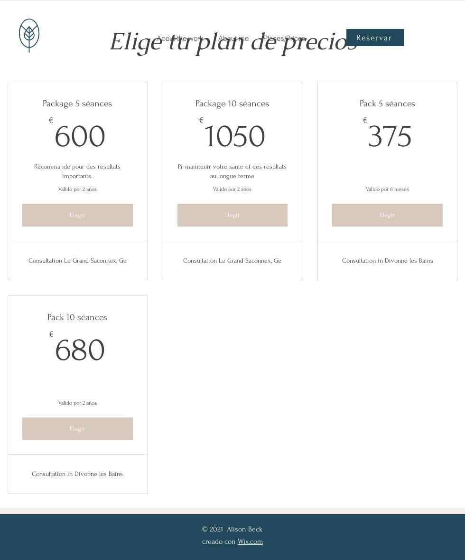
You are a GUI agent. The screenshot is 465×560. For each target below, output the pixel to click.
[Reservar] (375, 37)
